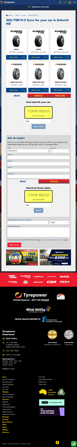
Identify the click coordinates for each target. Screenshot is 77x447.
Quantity (52, 148)
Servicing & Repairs (8, 407)
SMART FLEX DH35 (61, 82)
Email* (9, 167)
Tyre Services (6, 409)
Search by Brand (7, 384)
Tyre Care (5, 387)
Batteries (5, 402)
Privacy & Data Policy (13, 444)
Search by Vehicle (8, 379)
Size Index (41, 377)
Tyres (4, 377)
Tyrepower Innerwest (38, 7)
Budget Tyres (42, 382)
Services (5, 399)
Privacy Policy (45, 240)
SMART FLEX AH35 (16, 82)
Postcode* (10, 174)
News (4, 427)
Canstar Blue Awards (45, 379)
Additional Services (8, 414)
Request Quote (14, 245)
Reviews (5, 432)
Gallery (5, 430)
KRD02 (16, 49)
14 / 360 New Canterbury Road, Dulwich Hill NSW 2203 (15, 344)
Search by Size (7, 382)
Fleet (4, 424)
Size (8, 148)
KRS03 (61, 49)
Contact (5, 419)
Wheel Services (7, 412)
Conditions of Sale (25, 444)
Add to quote (13, 57)
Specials (5, 417)
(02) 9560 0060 (12, 351)
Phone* (9, 161)
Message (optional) (13, 226)
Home (9, 15)
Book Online (7, 422)
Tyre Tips (5, 389)
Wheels (5, 392)
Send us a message (13, 355)
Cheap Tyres (42, 384)
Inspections (5, 404)
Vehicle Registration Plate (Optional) (19, 220)
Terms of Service (58, 240)
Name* (9, 155)
